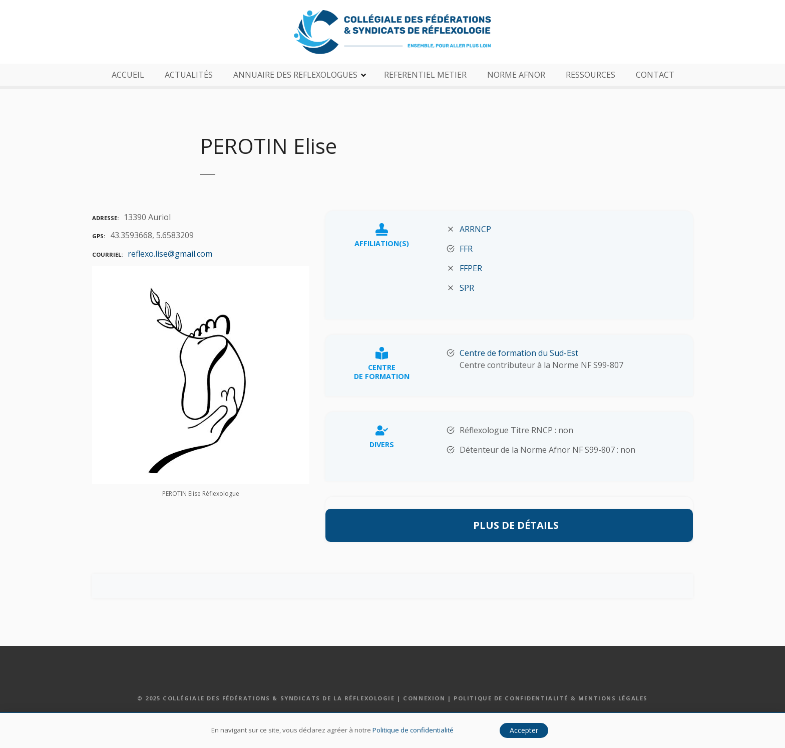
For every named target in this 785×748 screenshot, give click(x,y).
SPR (467, 287)
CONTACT (655, 74)
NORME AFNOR (516, 74)
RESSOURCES (590, 74)
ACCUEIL (128, 74)
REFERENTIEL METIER (425, 74)
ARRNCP (475, 229)
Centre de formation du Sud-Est (519, 352)
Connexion (424, 698)
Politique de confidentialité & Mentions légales (551, 698)
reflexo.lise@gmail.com (170, 253)
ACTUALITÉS (189, 74)
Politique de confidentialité (413, 729)
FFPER (471, 268)
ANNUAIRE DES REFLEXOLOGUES (295, 74)
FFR (466, 248)
